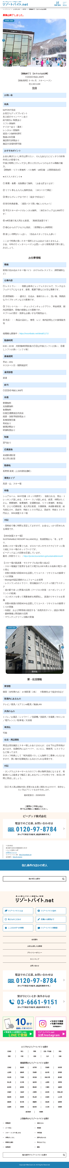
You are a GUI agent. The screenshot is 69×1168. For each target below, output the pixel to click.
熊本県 (34, 1107)
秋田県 (60, 1067)
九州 (47, 1056)
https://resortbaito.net (25, 854)
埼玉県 (9, 1077)
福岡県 (60, 1102)
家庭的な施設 (9, 1142)
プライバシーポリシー (34, 952)
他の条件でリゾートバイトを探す (43, 1155)
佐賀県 (9, 1107)
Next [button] (65, 40)
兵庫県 (34, 1092)
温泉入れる (40, 1123)
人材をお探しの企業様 (34, 946)
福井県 (34, 1082)
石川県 (22, 1082)
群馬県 (60, 1072)
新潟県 (60, 1077)
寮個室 (39, 1128)
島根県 (22, 1097)
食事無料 (8, 1147)
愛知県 (34, 1087)
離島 (38, 1147)
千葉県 (22, 1077)
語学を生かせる (41, 1137)
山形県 (9, 1072)
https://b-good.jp (17, 857)
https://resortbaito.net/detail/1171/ (34, 333)
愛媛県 (34, 1102)
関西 (9, 1056)
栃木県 (47, 1072)
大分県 (47, 1107)
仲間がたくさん (9, 1137)
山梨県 (47, 1082)
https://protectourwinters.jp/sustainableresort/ (43, 556)
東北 (22, 1051)
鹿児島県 (28, 1112)
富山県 (9, 1082)
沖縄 (60, 1056)
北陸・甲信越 (47, 1051)
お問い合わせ (34, 966)
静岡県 (22, 1087)
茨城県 (34, 1072)
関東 (34, 1051)
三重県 (47, 1087)
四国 (34, 1056)
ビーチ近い (8, 1128)
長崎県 (22, 1107)
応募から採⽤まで (47, 919)
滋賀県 (60, 1087)
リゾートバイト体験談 (49, 928)
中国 (22, 1056)
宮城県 (47, 1067)
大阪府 (22, 1092)
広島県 (47, 1097)
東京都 (34, 1077)
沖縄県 (41, 1112)
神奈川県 (47, 1077)
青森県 (22, 1067)
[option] (34, 43)
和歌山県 (59, 1092)
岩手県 (34, 1067)
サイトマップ (34, 959)
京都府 (9, 1092)
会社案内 (34, 939)
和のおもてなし (41, 1142)
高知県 (47, 1102)
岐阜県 (9, 1087)
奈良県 (47, 1092)
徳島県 (9, 1102)
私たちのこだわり (14, 919)
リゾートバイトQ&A (48, 911)
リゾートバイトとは (15, 911)
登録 (57, 3)
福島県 (22, 1072)
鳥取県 (9, 1097)
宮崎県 (60, 1107)
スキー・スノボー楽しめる (13, 1132)
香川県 (22, 1102)
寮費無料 (8, 1123)
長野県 (24, 9)
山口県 (60, 1097)
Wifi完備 (39, 1132)
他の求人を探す (34, 879)
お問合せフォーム (11, 852)
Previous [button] (3, 40)
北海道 (9, 1051)
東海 (60, 1051)
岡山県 (34, 1097)
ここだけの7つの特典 (16, 928)
